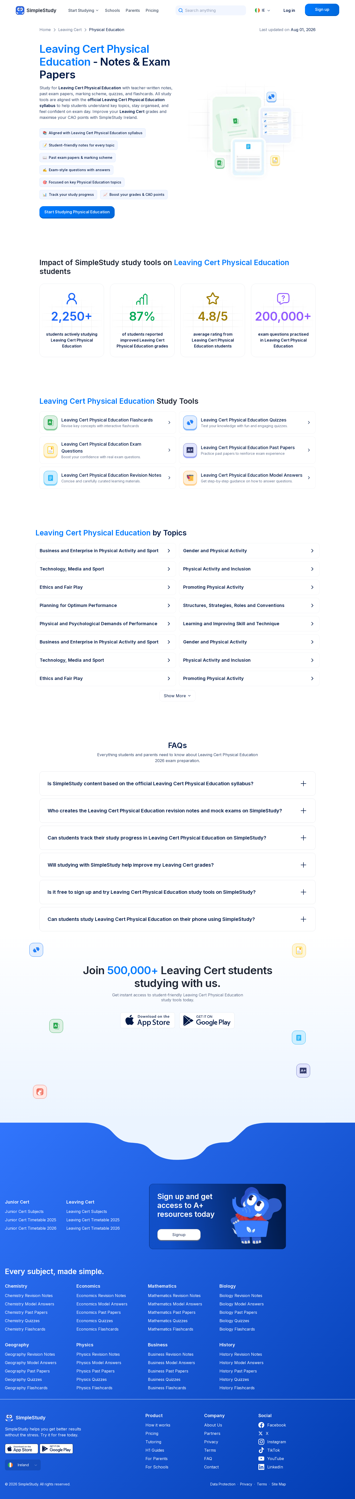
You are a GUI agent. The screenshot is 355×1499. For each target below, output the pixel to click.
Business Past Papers (168, 1371)
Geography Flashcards (26, 1387)
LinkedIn (270, 1467)
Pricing (152, 10)
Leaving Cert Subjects (86, 1211)
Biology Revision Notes (240, 1295)
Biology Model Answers (241, 1303)
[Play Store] (207, 1020)
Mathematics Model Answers (175, 1303)
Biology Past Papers (238, 1312)
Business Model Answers (171, 1362)
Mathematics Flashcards (170, 1329)
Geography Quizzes (23, 1379)
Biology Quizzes (234, 1320)
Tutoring (153, 1441)
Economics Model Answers (101, 1303)
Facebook (272, 1425)
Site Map (279, 1484)
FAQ (208, 1458)
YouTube (271, 1458)
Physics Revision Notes (98, 1354)
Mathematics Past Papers (171, 1312)
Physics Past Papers (95, 1371)
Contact (211, 1466)
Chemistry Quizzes (22, 1320)
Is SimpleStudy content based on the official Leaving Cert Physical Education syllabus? (177, 783)
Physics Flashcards (94, 1387)
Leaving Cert (70, 29)
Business (158, 1344)
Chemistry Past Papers (26, 1312)
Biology (227, 1286)
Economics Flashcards (97, 1329)
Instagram (272, 1442)
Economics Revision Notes (101, 1295)
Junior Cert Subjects (24, 1211)
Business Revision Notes (171, 1354)
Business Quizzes (164, 1379)
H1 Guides (154, 1450)
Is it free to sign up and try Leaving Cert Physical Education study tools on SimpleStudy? (177, 892)
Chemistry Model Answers (29, 1303)
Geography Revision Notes (30, 1354)
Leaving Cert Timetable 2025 (93, 1219)
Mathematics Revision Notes (174, 1295)
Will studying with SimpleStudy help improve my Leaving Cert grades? (177, 865)
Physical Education (106, 29)
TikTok (269, 1450)
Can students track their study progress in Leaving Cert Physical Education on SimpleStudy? (177, 838)
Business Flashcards (167, 1387)
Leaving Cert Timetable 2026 (93, 1228)
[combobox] (263, 10)
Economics (88, 1286)
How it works (157, 1425)
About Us (213, 1425)
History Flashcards (237, 1387)
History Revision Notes (240, 1354)
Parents (133, 10)
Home (45, 29)
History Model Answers (241, 1362)
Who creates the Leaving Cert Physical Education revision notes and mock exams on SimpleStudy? (177, 811)
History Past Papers (238, 1371)
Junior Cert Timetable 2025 (30, 1219)
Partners (212, 1433)
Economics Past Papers (98, 1312)
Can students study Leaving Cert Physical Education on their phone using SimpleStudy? (177, 919)
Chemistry (16, 1286)
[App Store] (147, 1020)
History (227, 1344)
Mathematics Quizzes (168, 1320)
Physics (84, 1344)
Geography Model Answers (30, 1362)
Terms (210, 1450)
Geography (17, 1344)
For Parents (156, 1458)
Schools (112, 10)
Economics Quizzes (94, 1320)
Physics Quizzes (91, 1379)
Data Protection (222, 1484)
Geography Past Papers (27, 1371)
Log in (289, 10)
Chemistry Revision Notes (29, 1295)
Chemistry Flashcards (25, 1329)
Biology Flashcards (237, 1329)
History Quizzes (234, 1379)
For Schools (156, 1466)
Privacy (211, 1441)
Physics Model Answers (98, 1362)
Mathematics (162, 1286)
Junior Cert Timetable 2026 (30, 1228)
